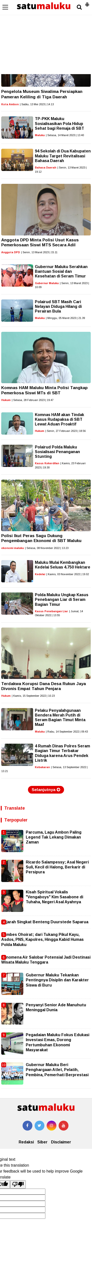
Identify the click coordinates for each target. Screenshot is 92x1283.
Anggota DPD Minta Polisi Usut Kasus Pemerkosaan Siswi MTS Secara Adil (40, 242)
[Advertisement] (46, 37)
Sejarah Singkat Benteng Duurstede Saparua (44, 922)
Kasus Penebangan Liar (51, 611)
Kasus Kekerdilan (47, 463)
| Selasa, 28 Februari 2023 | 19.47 (32, 400)
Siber (42, 1142)
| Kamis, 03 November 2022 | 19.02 (67, 574)
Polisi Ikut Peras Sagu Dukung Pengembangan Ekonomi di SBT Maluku (41, 538)
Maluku (40, 135)
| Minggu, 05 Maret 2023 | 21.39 (65, 317)
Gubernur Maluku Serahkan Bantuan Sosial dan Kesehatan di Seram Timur (61, 271)
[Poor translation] (18, 1184)
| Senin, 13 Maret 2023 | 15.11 (39, 252)
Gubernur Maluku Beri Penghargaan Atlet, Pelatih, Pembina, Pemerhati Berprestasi (57, 1070)
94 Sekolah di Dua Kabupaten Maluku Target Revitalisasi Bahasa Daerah (63, 156)
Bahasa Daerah (45, 167)
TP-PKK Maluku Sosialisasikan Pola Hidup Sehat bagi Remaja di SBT (59, 123)
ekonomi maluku (12, 548)
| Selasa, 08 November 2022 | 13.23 (46, 548)
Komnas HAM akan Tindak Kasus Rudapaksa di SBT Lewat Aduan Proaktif (59, 419)
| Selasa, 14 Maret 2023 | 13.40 (65, 135)
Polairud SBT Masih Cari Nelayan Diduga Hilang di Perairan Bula (58, 306)
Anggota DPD (10, 252)
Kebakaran (42, 767)
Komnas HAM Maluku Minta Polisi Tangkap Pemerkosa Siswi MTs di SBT (44, 390)
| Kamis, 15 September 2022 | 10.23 (33, 695)
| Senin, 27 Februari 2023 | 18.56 (65, 430)
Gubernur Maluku (47, 283)
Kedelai (40, 574)
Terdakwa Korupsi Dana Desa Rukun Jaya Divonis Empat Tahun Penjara (43, 686)
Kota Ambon (10, 104)
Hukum (6, 400)
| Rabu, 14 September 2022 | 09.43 (67, 731)
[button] (87, 2)
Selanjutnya (46, 789)
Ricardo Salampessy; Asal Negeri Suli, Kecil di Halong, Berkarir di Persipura (57, 867)
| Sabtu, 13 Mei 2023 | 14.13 (37, 104)
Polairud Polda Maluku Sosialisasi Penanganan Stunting (57, 452)
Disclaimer (61, 1142)
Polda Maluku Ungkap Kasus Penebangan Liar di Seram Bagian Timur (61, 599)
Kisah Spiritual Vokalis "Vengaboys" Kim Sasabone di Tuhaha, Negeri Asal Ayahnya (54, 897)
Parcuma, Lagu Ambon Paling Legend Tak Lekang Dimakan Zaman (53, 837)
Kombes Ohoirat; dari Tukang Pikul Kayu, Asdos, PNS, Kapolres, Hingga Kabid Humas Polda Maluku (42, 939)
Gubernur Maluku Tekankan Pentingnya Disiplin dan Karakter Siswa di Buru (57, 980)
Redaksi (26, 1142)
